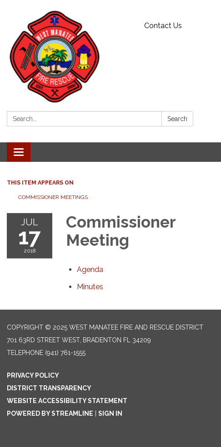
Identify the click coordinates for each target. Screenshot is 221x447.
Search (177, 118)
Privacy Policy (33, 375)
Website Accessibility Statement (67, 400)
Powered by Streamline (50, 413)
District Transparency (49, 388)
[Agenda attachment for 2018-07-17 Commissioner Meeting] (90, 269)
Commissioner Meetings (53, 197)
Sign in (110, 413)
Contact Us (163, 25)
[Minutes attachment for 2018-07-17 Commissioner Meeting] (90, 286)
